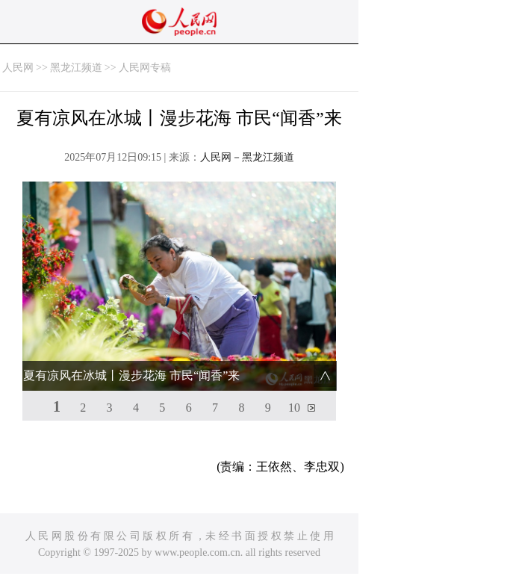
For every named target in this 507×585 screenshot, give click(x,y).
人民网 (18, 67)
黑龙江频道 (76, 67)
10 (294, 407)
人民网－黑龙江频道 (247, 157)
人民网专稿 (145, 67)
